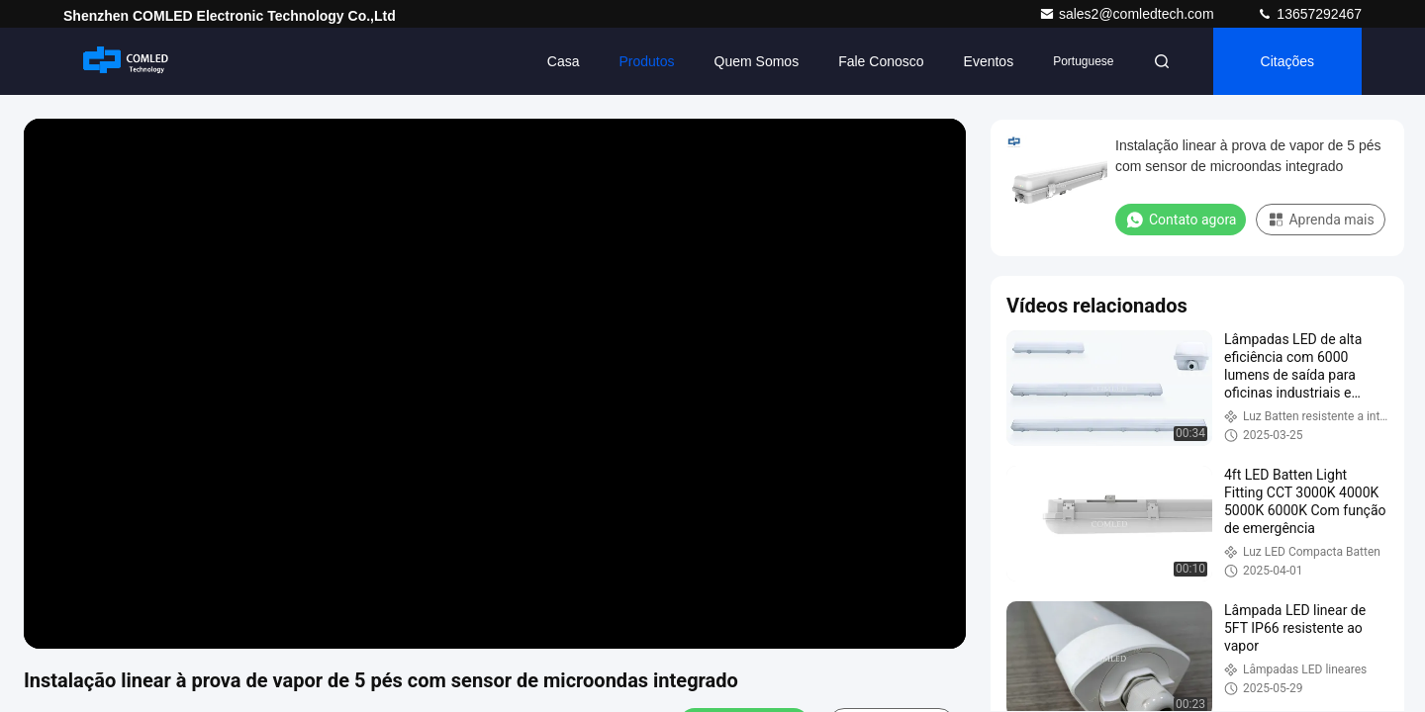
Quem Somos (757, 61)
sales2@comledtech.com (1128, 14)
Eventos (989, 61)
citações (1287, 61)
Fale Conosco (880, 61)
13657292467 (1309, 14)
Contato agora (1180, 219)
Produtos (647, 61)
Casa (563, 61)
